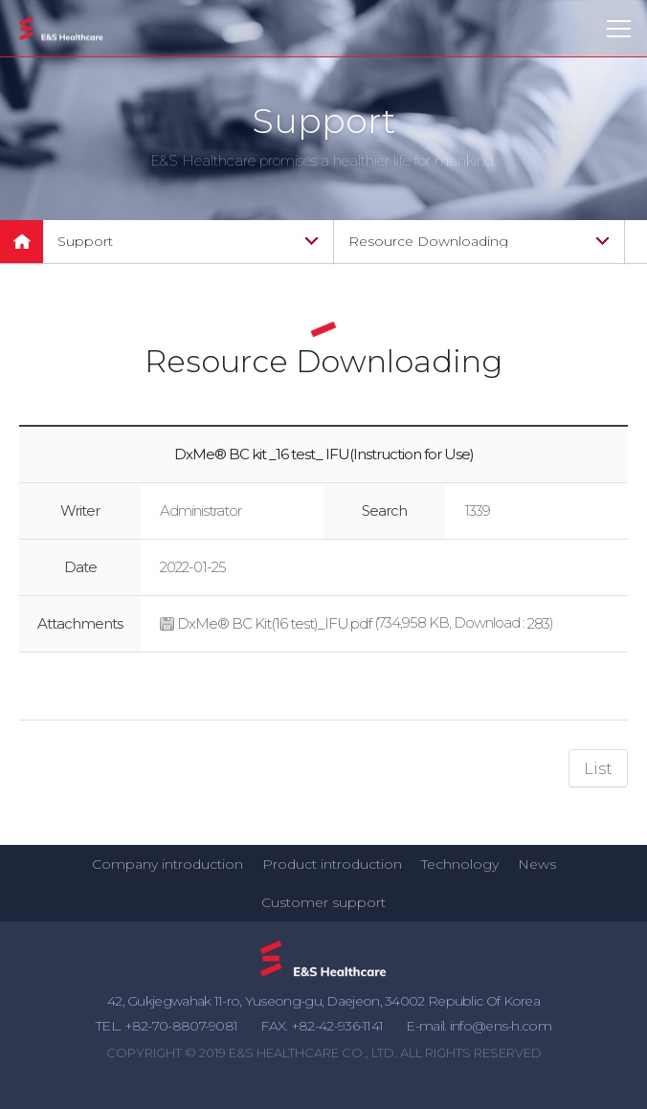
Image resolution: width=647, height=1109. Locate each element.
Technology (460, 864)
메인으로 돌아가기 (21, 241)
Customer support (323, 902)
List (598, 769)
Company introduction (167, 864)
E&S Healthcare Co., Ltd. (61, 29)
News (537, 864)
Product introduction (332, 864)
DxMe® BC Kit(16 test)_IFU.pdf (274, 623)
